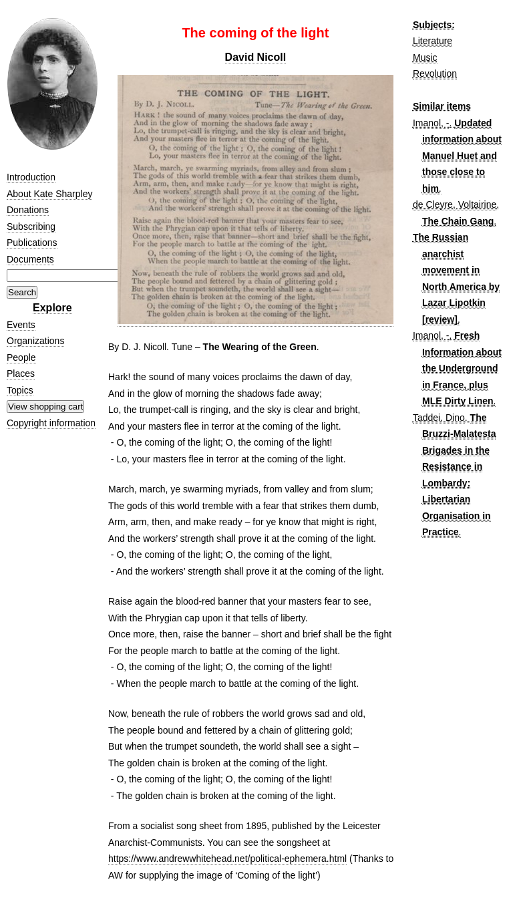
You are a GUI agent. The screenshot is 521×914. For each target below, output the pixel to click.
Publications (32, 242)
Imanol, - (431, 123)
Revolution (435, 73)
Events (21, 324)
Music (425, 57)
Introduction (31, 177)
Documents (30, 259)
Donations (28, 209)
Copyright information (51, 423)
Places (21, 373)
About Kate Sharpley (49, 193)
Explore (52, 307)
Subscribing (31, 226)
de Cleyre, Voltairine (454, 204)
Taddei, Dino (439, 417)
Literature (432, 40)
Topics (20, 390)
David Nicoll (256, 57)
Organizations (35, 340)
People (21, 357)
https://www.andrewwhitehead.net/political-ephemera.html (227, 858)
